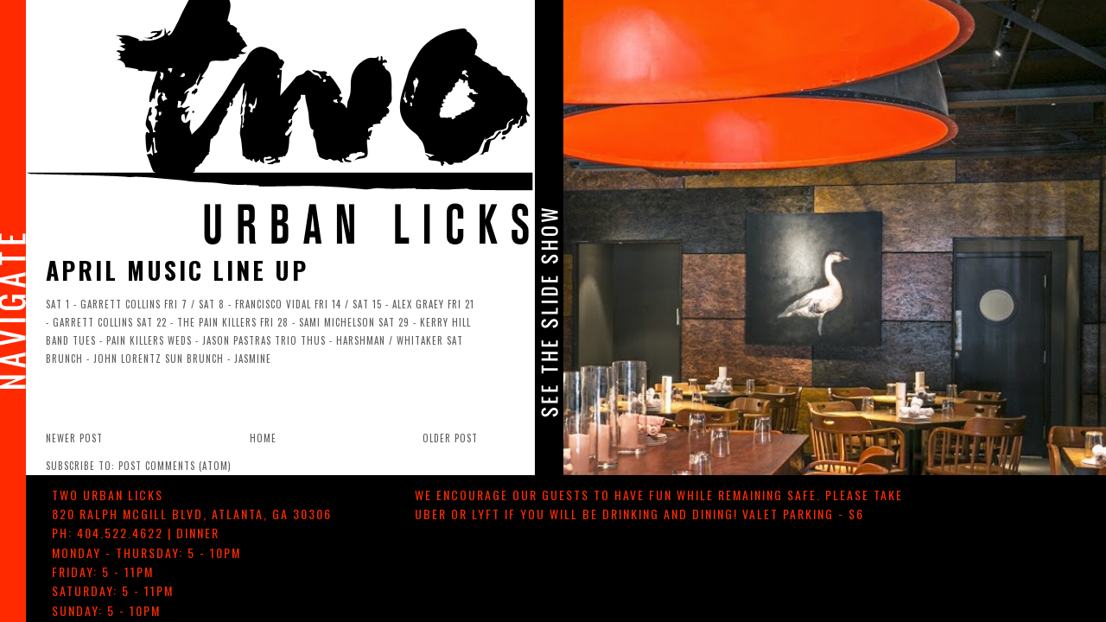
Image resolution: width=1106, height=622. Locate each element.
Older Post (450, 438)
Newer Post (74, 438)
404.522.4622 (120, 533)
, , (192, 514)
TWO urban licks (107, 495)
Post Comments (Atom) (175, 466)
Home (263, 438)
